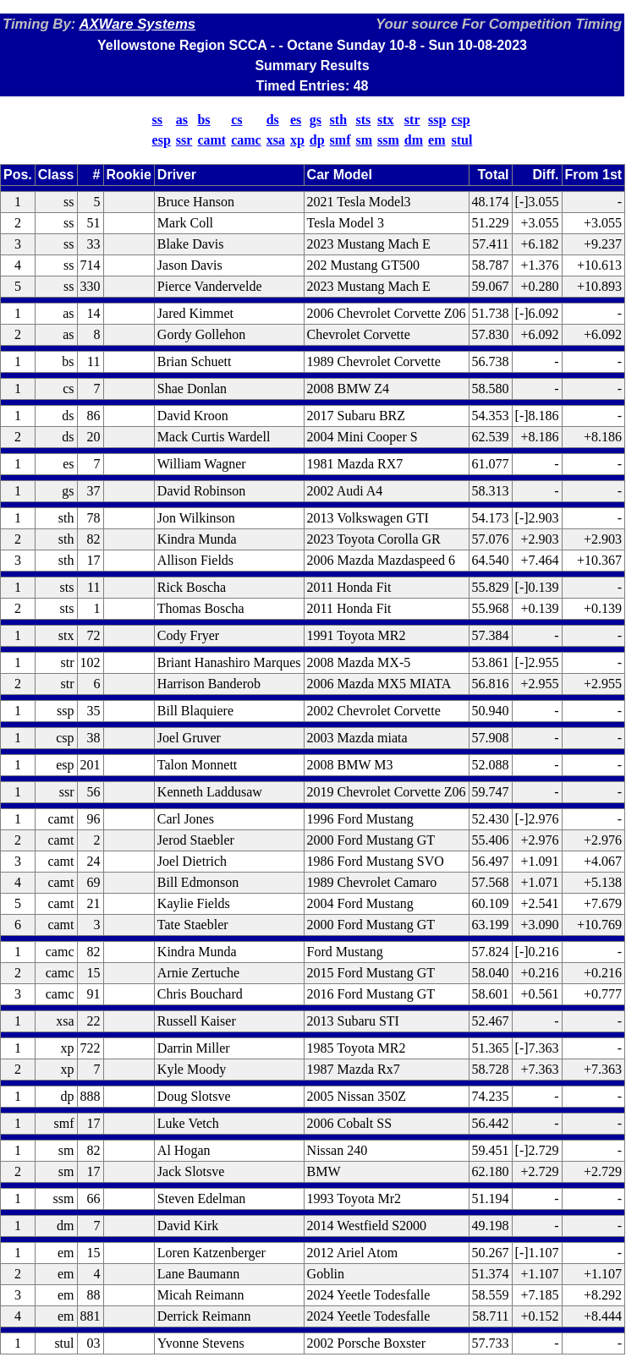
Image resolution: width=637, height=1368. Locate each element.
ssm (388, 140)
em (436, 140)
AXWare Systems (137, 24)
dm (413, 140)
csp (460, 119)
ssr (184, 140)
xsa (275, 140)
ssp (437, 119)
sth (338, 119)
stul (461, 140)
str (412, 119)
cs (236, 119)
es (295, 119)
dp (317, 140)
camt (211, 140)
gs (315, 119)
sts (363, 119)
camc (246, 140)
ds (272, 119)
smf (340, 140)
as (182, 119)
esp (161, 140)
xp (297, 140)
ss (157, 119)
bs (203, 119)
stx (385, 119)
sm (364, 140)
